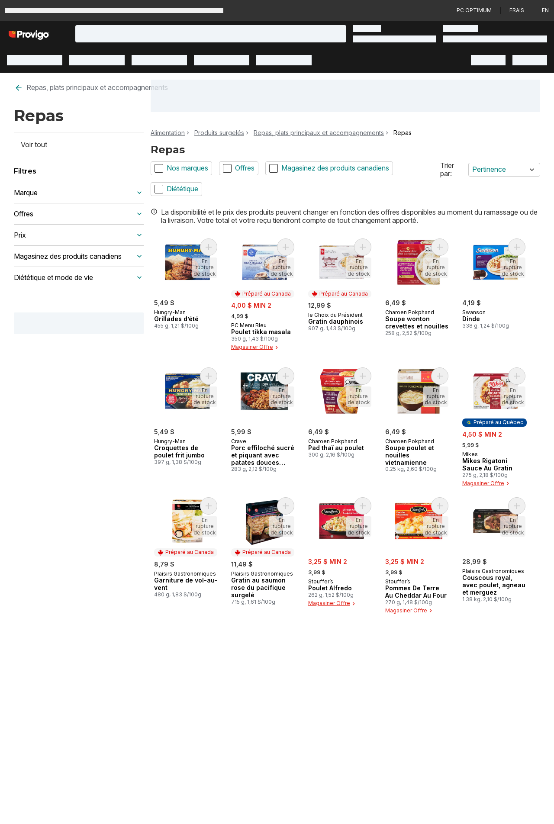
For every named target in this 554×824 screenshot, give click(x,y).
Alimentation (168, 132)
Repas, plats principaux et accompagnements (91, 87)
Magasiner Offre (255, 347)
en (545, 10)
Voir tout (34, 144)
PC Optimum (474, 10)
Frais (516, 10)
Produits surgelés (219, 132)
